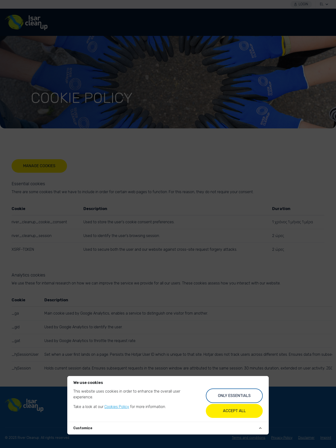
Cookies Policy (116, 406)
